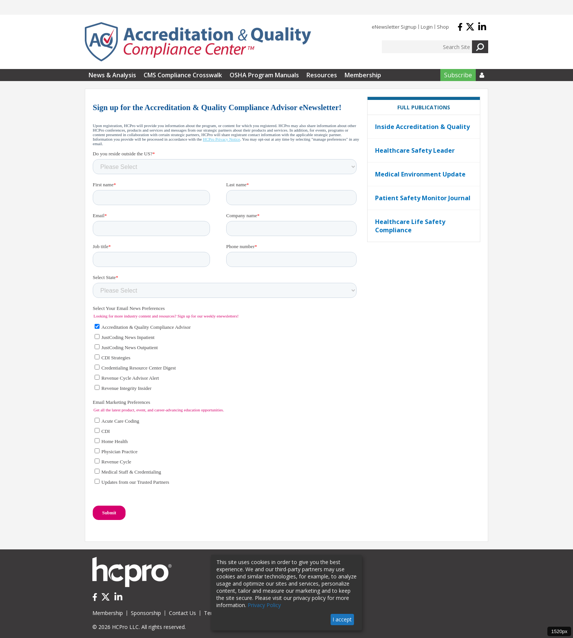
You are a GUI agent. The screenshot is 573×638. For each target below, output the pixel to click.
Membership (363, 75)
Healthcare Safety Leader (415, 150)
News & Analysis (112, 75)
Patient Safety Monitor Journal (422, 198)
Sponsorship (146, 613)
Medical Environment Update (420, 174)
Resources (321, 75)
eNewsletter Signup (394, 27)
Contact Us (182, 613)
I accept (342, 619)
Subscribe (458, 75)
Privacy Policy (264, 605)
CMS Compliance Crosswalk (183, 75)
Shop (443, 27)
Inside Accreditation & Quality (422, 127)
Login (427, 27)
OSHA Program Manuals (264, 75)
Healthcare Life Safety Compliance (410, 226)
